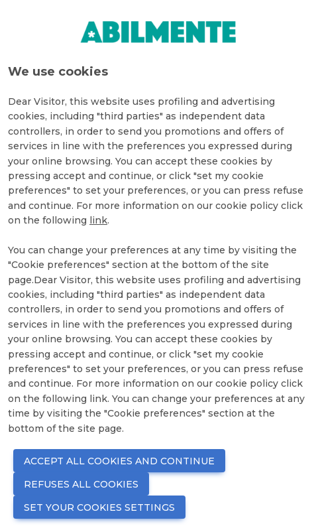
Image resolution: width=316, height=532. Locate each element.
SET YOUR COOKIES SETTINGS (99, 507)
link (98, 220)
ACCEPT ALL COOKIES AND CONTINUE (119, 461)
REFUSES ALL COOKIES (81, 484)
